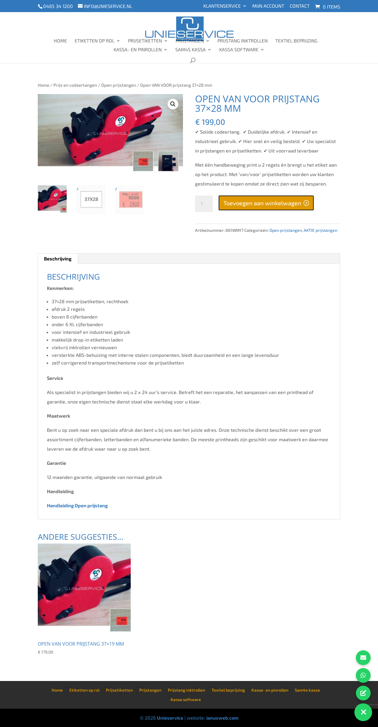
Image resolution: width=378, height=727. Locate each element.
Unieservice (170, 718)
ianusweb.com (222, 718)
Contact (300, 6)
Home (60, 41)
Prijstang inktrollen (242, 41)
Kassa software (238, 49)
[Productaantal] (204, 204)
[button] (173, 104)
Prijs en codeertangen (75, 85)
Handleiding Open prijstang (78, 505)
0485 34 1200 (58, 6)
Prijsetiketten (145, 41)
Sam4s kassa (190, 49)
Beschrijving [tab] (57, 258)
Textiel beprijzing (296, 41)
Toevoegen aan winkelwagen (262, 202)
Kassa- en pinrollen (138, 49)
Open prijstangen (118, 85)
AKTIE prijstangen (320, 230)
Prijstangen (190, 41)
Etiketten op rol (94, 41)
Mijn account (268, 6)
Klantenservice (222, 6)
